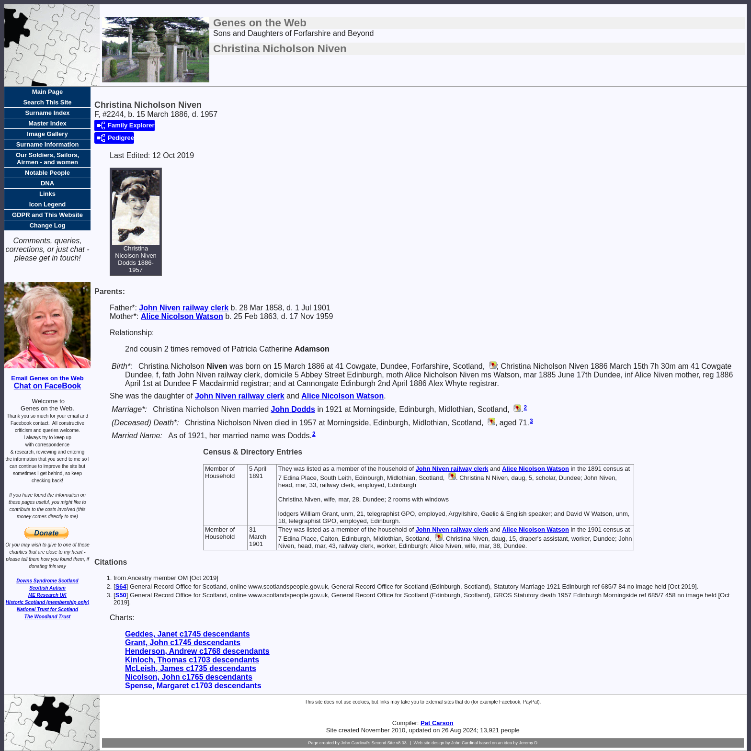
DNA (47, 183)
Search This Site (47, 102)
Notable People (47, 172)
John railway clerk (183, 308)
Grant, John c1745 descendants (182, 642)
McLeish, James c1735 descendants (190, 668)
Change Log (47, 225)
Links (47, 193)
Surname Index (47, 112)
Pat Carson (437, 723)
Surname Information (47, 144)
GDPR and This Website (47, 214)
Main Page (47, 91)
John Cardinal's (355, 742)
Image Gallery (47, 133)
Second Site (383, 742)
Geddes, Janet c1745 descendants (187, 634)
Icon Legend (47, 204)
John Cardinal (464, 742)
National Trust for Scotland (47, 609)
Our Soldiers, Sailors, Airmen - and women (47, 158)
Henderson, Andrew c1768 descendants (197, 651)
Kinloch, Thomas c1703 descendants (192, 660)
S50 (120, 595)
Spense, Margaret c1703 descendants (193, 686)
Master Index (47, 123)
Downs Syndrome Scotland (47, 580)
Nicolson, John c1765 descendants (188, 677)
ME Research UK (47, 595)
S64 (120, 586)
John (293, 409)
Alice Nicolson (182, 316)
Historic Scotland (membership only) (47, 602)
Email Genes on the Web (47, 378)
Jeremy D (528, 742)
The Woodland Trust (47, 616)
